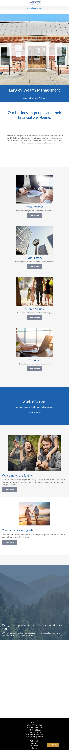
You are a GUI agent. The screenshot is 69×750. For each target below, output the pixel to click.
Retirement (34, 743)
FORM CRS (53, 745)
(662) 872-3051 (37, 725)
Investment (34, 746)
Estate (34, 748)
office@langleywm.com (34, 734)
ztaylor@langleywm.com (34, 737)
